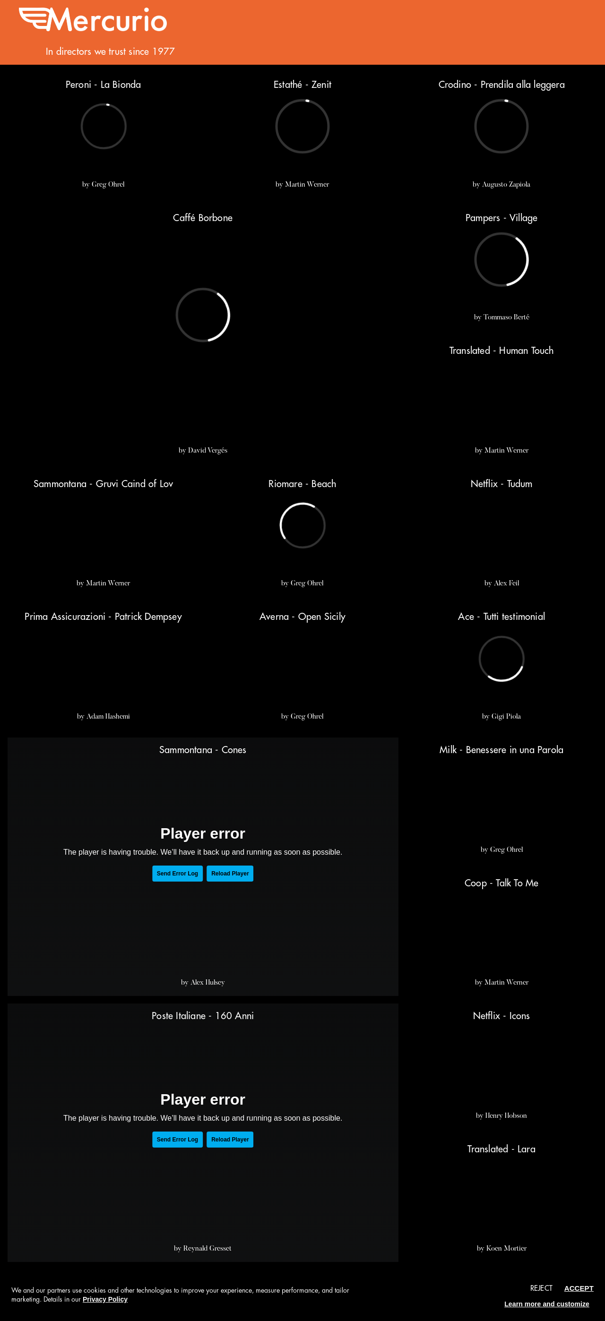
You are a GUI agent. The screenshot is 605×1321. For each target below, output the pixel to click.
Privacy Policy (105, 1299)
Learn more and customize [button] (546, 1304)
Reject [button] (541, 1288)
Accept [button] (579, 1288)
